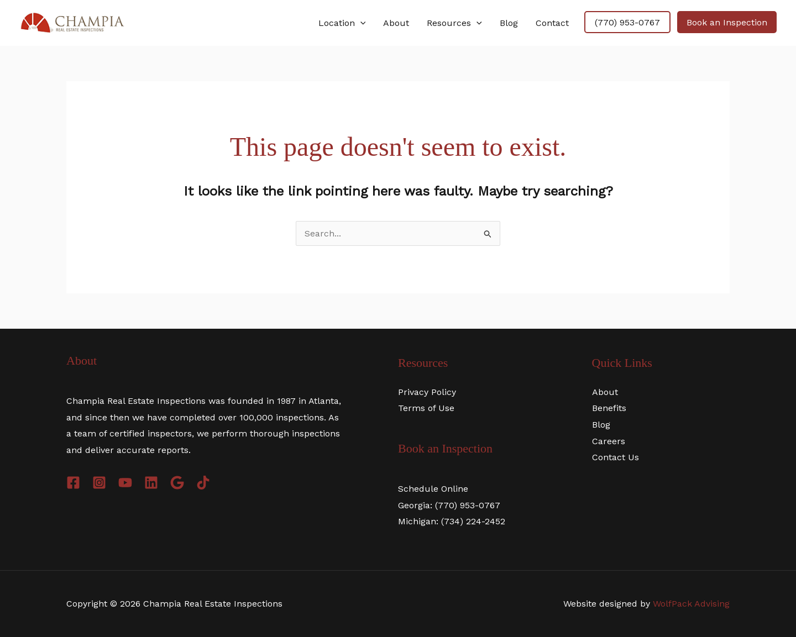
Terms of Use (426, 408)
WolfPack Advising (691, 603)
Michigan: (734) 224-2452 (451, 521)
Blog (601, 424)
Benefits (609, 408)
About (605, 392)
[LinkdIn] (151, 482)
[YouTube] (125, 482)
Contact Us (615, 457)
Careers (608, 441)
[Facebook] (73, 482)
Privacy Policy (427, 392)
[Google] (177, 482)
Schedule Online (433, 488)
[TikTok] (203, 482)
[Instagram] (99, 482)
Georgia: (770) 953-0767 (449, 505)
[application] (360, 23)
